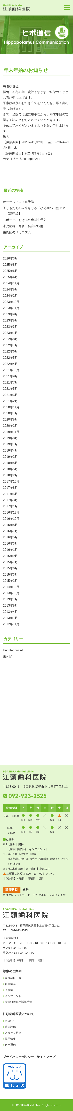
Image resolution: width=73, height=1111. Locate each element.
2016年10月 (11, 518)
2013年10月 (11, 593)
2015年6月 (10, 568)
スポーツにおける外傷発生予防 (25, 220)
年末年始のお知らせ (26, 70)
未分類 (7, 656)
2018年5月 (10, 469)
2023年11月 (11, 308)
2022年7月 (10, 345)
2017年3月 (10, 500)
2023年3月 (10, 326)
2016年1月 (10, 549)
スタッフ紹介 (13, 1032)
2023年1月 (10, 332)
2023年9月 (10, 314)
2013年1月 (10, 618)
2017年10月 (11, 481)
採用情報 (10, 1038)
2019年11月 (11, 432)
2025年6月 (10, 270)
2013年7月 (10, 599)
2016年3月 (10, 543)
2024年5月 (10, 289)
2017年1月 (10, 506)
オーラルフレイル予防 (18, 201)
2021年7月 (10, 382)
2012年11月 (11, 624)
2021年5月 (10, 388)
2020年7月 (10, 413)
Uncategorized (30, 158)
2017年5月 (10, 494)
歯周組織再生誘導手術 (18, 1001)
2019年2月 (10, 456)
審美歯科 (10, 984)
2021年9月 (10, 376)
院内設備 (10, 1026)
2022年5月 (10, 357)
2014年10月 (11, 587)
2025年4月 (10, 277)
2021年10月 (11, 370)
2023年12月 (11, 301)
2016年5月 (10, 537)
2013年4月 (10, 611)
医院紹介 (10, 1020)
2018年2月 (10, 475)
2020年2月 (10, 425)
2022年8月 (10, 339)
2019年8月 (10, 438)
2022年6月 (10, 351)
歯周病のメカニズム (17, 232)
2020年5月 (10, 419)
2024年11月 (11, 283)
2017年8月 (10, 487)
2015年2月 (10, 580)
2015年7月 (10, 562)
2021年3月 (10, 394)
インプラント (13, 996)
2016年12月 (11, 512)
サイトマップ (46, 1056)
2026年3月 (10, 258)
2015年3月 (10, 574)
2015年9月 (10, 556)
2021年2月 (10, 401)
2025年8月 (10, 264)
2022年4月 (10, 363)
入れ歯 (9, 990)
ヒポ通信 (10, 1044)
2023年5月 (10, 320)
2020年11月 (11, 407)
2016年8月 (10, 525)
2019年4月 (10, 450)
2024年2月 (10, 295)
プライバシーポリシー (18, 1056)
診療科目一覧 (13, 978)
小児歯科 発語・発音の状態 (23, 226)
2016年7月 (10, 531)
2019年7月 (10, 444)
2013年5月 (10, 605)
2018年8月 (10, 463)
